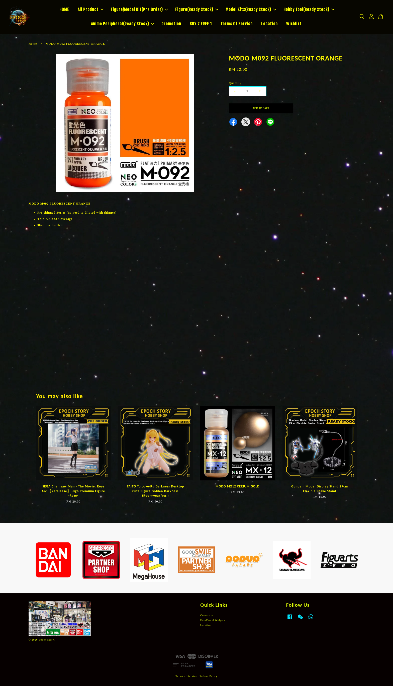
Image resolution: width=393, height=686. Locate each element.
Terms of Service (186, 676)
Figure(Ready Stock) (196, 9)
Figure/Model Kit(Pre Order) (139, 9)
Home (33, 43)
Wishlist (294, 23)
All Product (91, 9)
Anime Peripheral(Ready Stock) (122, 23)
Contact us (207, 615)
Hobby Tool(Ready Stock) (308, 9)
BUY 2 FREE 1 (201, 23)
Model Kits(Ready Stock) (251, 9)
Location (269, 23)
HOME (64, 9)
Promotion (171, 23)
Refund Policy (209, 676)
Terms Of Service (237, 23)
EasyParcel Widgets (212, 620)
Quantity (235, 83)
